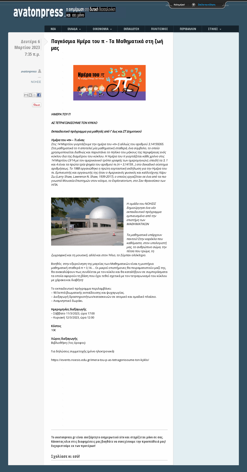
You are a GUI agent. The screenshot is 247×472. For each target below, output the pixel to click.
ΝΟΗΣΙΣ (36, 82)
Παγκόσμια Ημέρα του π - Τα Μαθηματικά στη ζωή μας (107, 44)
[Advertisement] (172, 13)
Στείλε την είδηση (206, 4)
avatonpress (28, 71)
